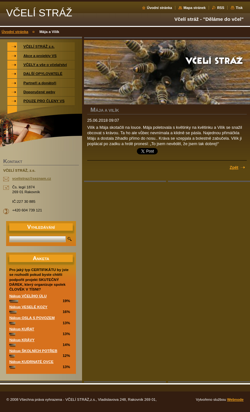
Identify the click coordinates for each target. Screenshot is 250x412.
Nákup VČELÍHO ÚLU (27, 296)
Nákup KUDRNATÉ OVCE (31, 362)
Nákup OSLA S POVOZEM (32, 318)
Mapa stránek (194, 8)
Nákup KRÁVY (22, 340)
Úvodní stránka (159, 8)
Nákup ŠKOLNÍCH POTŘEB (33, 351)
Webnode (235, 399)
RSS (220, 8)
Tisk (239, 8)
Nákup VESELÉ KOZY (28, 307)
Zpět (234, 167)
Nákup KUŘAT (21, 329)
